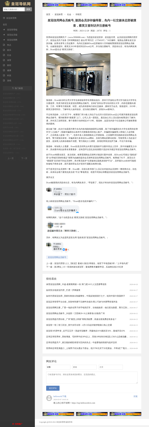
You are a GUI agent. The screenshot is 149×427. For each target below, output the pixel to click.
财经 (7, 65)
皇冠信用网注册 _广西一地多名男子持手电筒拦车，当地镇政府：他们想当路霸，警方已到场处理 (89, 308)
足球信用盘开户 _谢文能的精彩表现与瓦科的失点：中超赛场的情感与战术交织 (81, 342)
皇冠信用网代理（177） (12, 98)
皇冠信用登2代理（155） (12, 111)
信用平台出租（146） (11, 127)
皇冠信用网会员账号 (57, 257)
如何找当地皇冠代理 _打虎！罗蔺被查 (63, 290)
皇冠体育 (59, 14)
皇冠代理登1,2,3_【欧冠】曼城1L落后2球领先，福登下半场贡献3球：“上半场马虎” (91, 263)
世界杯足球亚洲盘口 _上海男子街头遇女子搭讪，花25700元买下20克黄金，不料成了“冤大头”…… (90, 348)
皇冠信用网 (10, 40)
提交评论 (53, 390)
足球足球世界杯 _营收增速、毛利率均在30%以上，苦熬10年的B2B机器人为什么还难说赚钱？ (88, 337)
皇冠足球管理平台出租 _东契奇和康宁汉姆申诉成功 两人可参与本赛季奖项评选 (81, 302)
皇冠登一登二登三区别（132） (14, 149)
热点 (7, 45)
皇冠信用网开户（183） (12, 94)
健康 (7, 70)
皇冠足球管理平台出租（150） (14, 115)
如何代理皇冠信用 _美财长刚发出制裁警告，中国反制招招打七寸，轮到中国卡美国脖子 (85, 296)
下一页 (24, 158)
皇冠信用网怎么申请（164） (14, 106)
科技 (7, 75)
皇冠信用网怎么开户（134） (14, 140)
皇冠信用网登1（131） (11, 153)
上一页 (11, 158)
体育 (7, 60)
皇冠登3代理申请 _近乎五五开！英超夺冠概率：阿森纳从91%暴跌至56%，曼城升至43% (85, 331)
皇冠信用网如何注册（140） (14, 136)
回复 (136, 398)
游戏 (7, 80)
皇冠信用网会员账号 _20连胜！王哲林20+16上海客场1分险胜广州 (75, 313)
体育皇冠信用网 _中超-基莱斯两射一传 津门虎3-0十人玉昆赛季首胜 (76, 284)
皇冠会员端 (10, 35)
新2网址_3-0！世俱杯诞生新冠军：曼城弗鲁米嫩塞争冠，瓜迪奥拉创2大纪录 (88, 267)
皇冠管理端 (10, 30)
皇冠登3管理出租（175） (12, 102)
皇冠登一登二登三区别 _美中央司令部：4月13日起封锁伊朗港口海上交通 (79, 325)
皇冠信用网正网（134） (12, 144)
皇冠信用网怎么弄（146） (13, 123)
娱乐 (7, 50)
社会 (7, 55)
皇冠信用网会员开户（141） (14, 132)
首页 (5, 25)
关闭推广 (19, 424)
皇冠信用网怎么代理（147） (14, 119)
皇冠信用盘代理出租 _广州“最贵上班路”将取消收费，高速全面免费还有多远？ (81, 319)
